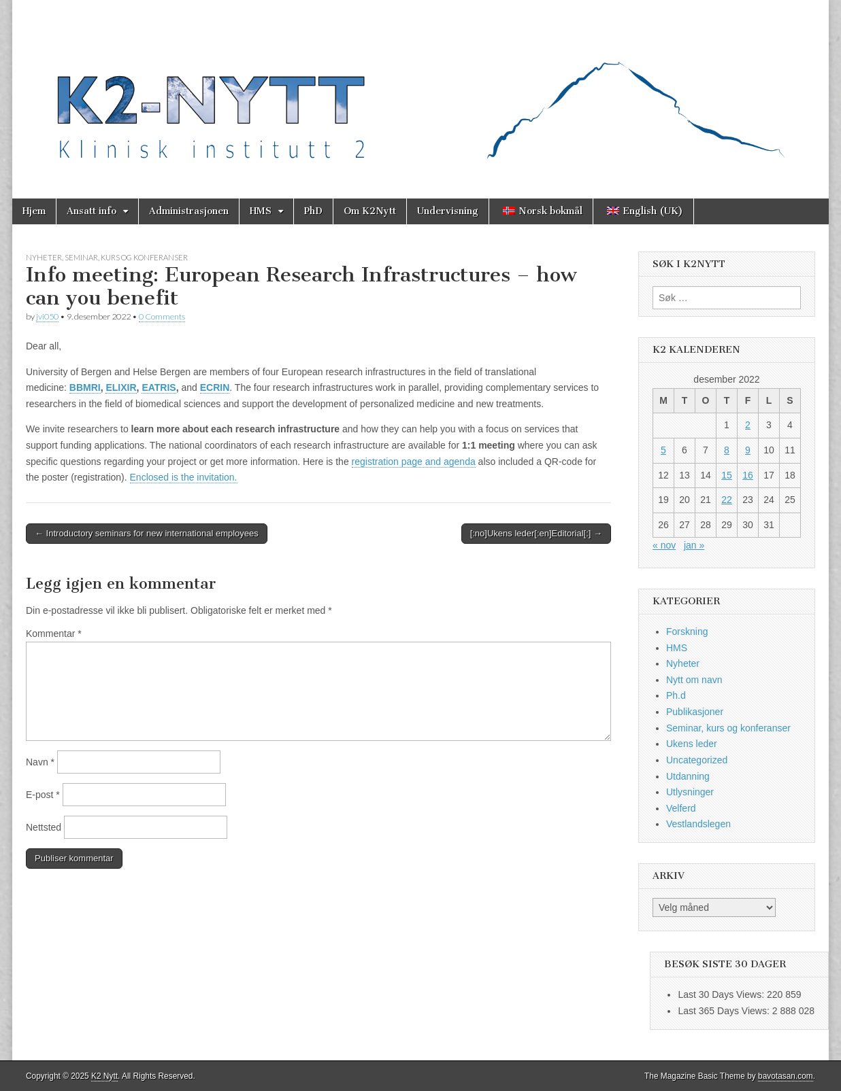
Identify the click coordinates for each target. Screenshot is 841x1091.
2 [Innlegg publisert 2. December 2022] (748, 424)
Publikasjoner (694, 711)
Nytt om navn (694, 679)
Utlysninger (690, 791)
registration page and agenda (414, 461)
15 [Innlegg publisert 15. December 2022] (726, 475)
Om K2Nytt (370, 211)
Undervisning (447, 211)
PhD (313, 211)
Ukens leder (691, 743)
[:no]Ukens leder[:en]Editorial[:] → (536, 533)
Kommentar (54, 633)
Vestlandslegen (698, 823)
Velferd (681, 808)
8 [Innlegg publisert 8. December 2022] (726, 450)
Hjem (34, 211)
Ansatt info (91, 211)
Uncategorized (696, 760)
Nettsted (43, 827)
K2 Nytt (104, 1076)
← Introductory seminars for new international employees (147, 533)
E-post (43, 794)
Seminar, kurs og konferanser (126, 257)
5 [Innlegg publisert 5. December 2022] (663, 450)
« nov (664, 545)
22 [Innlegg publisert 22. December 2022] (726, 499)
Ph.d (676, 695)
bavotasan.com (785, 1076)
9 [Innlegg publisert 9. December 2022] (748, 450)
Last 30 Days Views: (722, 994)
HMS (260, 211)
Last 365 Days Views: (725, 1010)
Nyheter (44, 257)
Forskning (687, 631)
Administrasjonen (189, 211)
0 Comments (162, 316)
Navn (40, 762)
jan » (694, 545)
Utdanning (688, 776)
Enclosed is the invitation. (183, 477)
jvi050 (47, 316)
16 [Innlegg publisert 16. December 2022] (747, 475)
